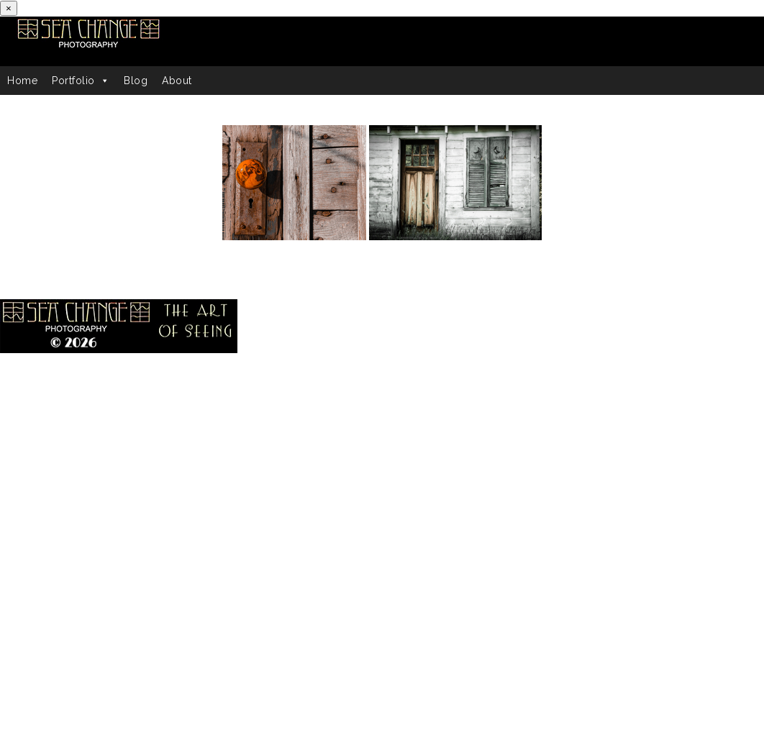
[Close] (8, 8)
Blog (135, 80)
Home (22, 80)
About (177, 80)
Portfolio (80, 80)
